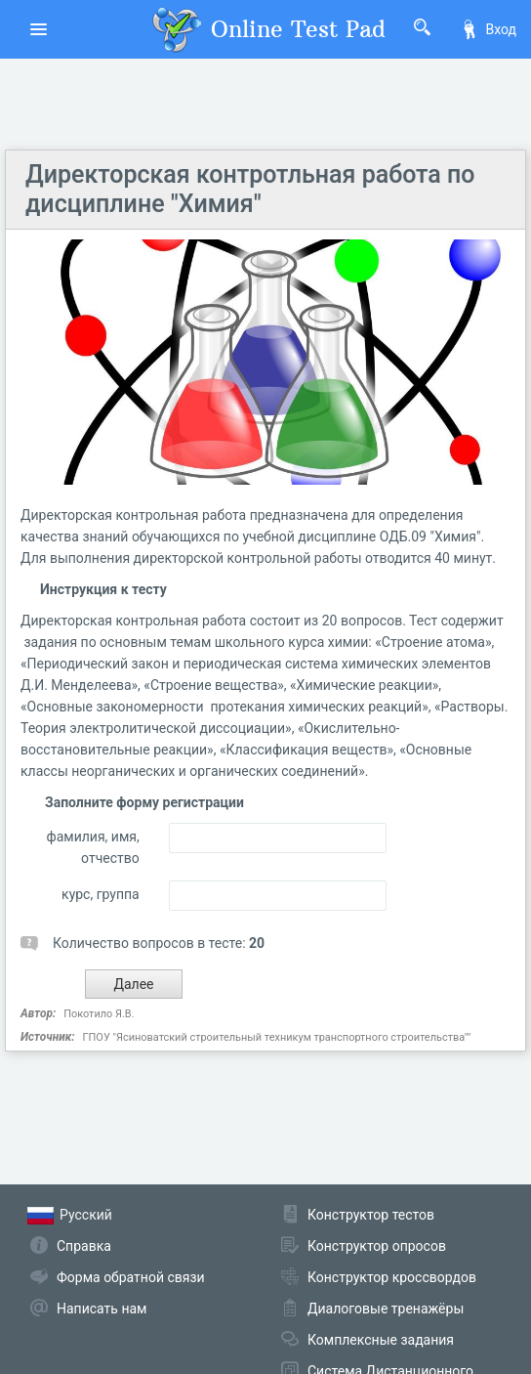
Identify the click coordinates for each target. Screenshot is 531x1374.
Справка (84, 1246)
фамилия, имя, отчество (93, 847)
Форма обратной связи (131, 1277)
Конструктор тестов (370, 1215)
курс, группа (100, 894)
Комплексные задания (380, 1340)
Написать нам (101, 1308)
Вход (488, 29)
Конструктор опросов (376, 1246)
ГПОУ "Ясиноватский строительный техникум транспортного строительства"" (276, 1037)
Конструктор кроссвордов (391, 1277)
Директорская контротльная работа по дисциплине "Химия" (250, 189)
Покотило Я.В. (98, 1014)
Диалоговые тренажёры (385, 1308)
